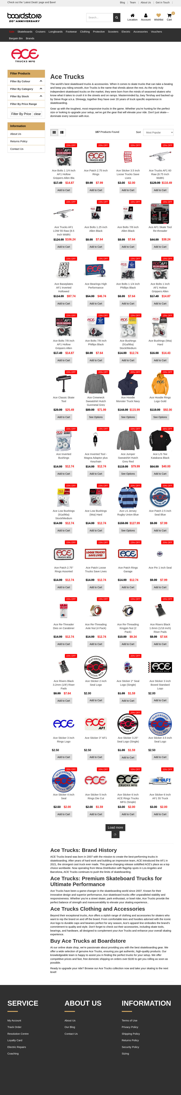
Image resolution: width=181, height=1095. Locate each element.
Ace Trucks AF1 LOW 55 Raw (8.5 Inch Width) (63, 231)
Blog (123, 2)
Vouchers (156, 31)
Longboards (56, 31)
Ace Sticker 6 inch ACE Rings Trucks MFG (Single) (128, 798)
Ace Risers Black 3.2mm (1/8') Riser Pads (64, 684)
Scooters (113, 31)
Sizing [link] (125, 1053)
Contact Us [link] (16, 148)
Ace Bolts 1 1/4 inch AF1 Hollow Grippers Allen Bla (63, 174)
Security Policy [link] (130, 1046)
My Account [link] (14, 1020)
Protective (99, 31)
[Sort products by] (158, 132)
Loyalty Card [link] (14, 1040)
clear (37, 114)
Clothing (85, 31)
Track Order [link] (14, 1026)
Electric (126, 31)
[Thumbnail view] (54, 132)
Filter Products (20, 73)
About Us (146, 2)
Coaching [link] (13, 1053)
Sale (11, 31)
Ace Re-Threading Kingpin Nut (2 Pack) (128, 628)
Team (133, 2)
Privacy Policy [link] (130, 1026)
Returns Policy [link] (18, 141)
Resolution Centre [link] (18, 1033)
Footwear (71, 31)
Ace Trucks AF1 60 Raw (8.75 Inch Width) (160, 174)
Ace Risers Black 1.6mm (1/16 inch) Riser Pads (160, 628)
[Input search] (99, 17)
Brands (30, 38)
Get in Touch (163, 2)
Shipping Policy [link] (131, 1033)
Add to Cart (63, 190)
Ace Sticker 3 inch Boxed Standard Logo (160, 684)
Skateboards (24, 31)
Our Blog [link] (70, 1026)
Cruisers (40, 31)
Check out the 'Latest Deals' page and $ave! (31, 2)
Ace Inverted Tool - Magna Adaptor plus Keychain (96, 458)
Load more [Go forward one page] (115, 827)
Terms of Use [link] (129, 1020)
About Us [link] (15, 133)
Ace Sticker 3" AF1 (96, 737)
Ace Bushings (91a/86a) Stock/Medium (128, 344)
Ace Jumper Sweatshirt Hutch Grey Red (128, 458)
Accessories (140, 31)
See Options (96, 417)
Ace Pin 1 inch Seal (160, 567)
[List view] (62, 132)
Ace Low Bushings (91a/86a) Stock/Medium (64, 514)
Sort (138, 132)
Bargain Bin (16, 38)
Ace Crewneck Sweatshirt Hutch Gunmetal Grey (96, 401)
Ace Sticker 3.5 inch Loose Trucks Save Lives (128, 174)
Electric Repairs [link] (16, 1046)
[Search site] (116, 17)
